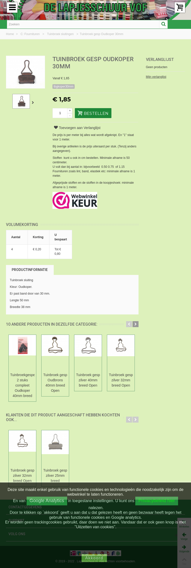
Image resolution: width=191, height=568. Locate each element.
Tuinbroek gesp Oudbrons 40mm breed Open (55, 383)
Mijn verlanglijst (156, 77)
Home (10, 34)
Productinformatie (30, 270)
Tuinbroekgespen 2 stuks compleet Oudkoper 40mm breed (22, 385)
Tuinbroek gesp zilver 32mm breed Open (121, 380)
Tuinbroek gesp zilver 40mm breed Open (88, 380)
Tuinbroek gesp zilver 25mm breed (55, 475)
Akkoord (94, 558)
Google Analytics (47, 500)
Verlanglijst (160, 59)
